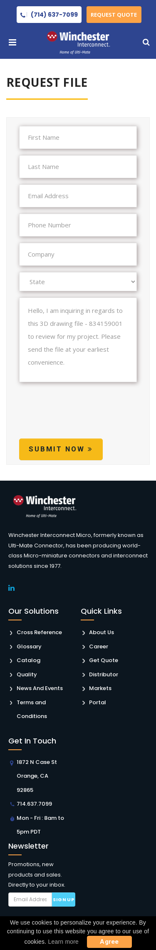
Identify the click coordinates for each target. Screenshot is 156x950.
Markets (100, 688)
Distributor (103, 674)
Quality (27, 674)
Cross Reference (39, 632)
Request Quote (114, 14)
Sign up (63, 899)
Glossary (29, 646)
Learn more (63, 941)
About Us (101, 632)
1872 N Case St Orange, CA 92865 (37, 776)
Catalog (28, 660)
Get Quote (103, 660)
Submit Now (61, 449)
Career (98, 646)
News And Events (40, 688)
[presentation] (82, 418)
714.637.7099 (34, 804)
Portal (97, 702)
